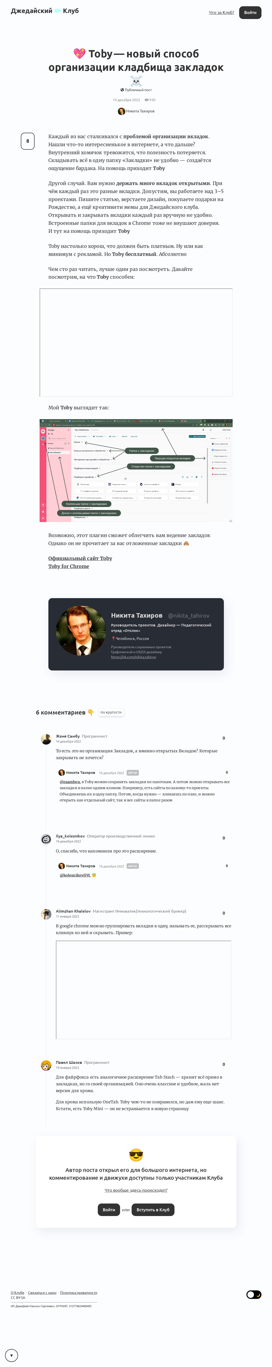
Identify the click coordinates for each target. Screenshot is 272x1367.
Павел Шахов (69, 1062)
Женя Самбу (68, 736)
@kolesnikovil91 (75, 875)
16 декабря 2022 (68, 741)
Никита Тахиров (80, 772)
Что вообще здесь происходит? (136, 1190)
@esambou (70, 782)
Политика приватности (78, 1293)
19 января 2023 (67, 1067)
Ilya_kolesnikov (71, 836)
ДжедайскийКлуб (45, 10)
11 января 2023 (67, 916)
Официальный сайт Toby (80, 558)
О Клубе (17, 1293)
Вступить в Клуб (153, 1209)
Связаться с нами (42, 1293)
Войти (250, 12)
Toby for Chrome (68, 566)
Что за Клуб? (221, 12)
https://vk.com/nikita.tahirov (133, 657)
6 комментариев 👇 (66, 712)
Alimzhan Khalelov (74, 911)
